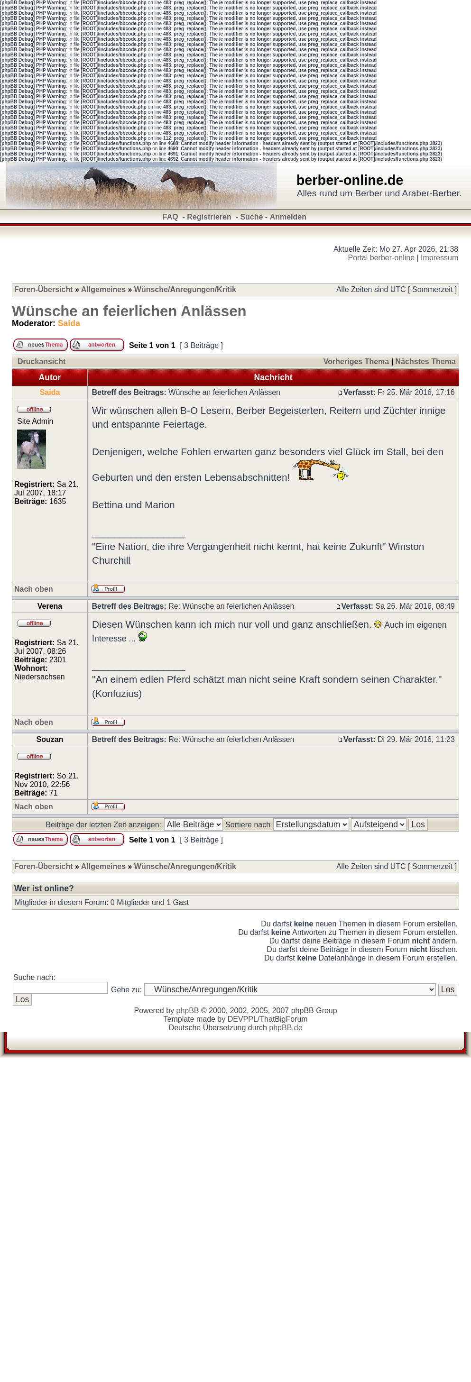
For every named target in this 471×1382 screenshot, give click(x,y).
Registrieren (209, 217)
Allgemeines (103, 289)
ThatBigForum (283, 1019)
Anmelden (288, 217)
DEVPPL (243, 1019)
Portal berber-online (381, 258)
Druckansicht (41, 361)
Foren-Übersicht (43, 289)
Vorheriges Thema (356, 361)
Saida (69, 323)
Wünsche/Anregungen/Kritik (185, 289)
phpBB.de (285, 1028)
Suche (251, 217)
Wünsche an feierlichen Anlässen (129, 311)
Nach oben (33, 589)
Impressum (439, 258)
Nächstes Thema (426, 361)
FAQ (170, 217)
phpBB (187, 1011)
